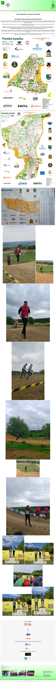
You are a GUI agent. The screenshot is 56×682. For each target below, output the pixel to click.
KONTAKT (3, 668)
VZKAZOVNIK (3, 667)
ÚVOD (26, 16)
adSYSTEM (36, 681)
